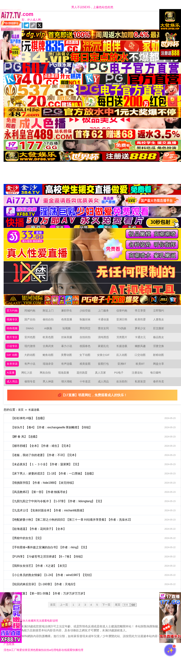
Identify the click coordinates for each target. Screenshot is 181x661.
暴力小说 (67, 347)
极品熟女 (159, 338)
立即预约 (159, 311)
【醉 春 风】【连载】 (94, 440)
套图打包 (104, 366)
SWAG (30, 329)
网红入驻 (27, 375)
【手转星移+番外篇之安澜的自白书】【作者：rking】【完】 (94, 551)
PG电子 (119, 375)
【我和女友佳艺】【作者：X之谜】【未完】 (94, 569)
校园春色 (86, 347)
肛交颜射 (159, 329)
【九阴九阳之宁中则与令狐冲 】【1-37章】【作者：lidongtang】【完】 (94, 504)
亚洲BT (122, 366)
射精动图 (159, 357)
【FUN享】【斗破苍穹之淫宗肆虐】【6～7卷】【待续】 (94, 560)
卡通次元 (141, 338)
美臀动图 (67, 357)
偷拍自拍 (49, 320)
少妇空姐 (86, 311)
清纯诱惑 (104, 338)
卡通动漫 (104, 320)
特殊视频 (12, 329)
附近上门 (49, 311)
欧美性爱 (141, 320)
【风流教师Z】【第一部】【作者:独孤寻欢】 (94, 495)
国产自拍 (30, 320)
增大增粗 (67, 384)
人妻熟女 (159, 320)
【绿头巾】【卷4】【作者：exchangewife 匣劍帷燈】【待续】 (94, 431)
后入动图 (122, 357)
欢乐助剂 (122, 384)
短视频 (67, 329)
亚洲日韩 (122, 320)
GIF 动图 (12, 357)
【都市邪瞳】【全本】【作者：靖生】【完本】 (94, 449)
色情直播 (67, 320)
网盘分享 (159, 366)
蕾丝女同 (104, 329)
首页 (21, 413)
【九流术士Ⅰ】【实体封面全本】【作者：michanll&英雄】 (94, 514)
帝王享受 (141, 311)
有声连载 (67, 366)
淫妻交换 (159, 347)
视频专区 (12, 320)
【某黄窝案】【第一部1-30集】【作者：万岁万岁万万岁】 (94, 597)
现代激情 (30, 347)
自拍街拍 (86, 338)
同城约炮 (30, 311)
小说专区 (12, 347)
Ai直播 (11, 375)
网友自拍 (46, 375)
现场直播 (64, 375)
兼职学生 (67, 311)
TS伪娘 (122, 329)
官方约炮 (12, 311)
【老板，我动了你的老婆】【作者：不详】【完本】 (94, 458)
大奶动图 (30, 357)
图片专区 (12, 338)
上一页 (62, 608)
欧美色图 (49, 338)
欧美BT (141, 366)
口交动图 (141, 357)
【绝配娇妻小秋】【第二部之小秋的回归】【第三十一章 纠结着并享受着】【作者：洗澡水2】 (94, 523)
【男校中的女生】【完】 (94, 541)
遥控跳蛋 (82, 375)
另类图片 (122, 338)
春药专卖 (159, 384)
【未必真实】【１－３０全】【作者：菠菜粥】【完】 (94, 468)
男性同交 (86, 329)
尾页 (120, 608)
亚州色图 (30, 338)
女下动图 (85, 357)
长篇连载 (122, 347)
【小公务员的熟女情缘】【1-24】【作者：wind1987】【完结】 (94, 578)
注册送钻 (138, 375)
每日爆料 (156, 375)
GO (136, 608)
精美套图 (86, 366)
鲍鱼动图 (48, 357)
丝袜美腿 (67, 338)
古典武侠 (49, 347)
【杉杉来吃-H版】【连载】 (94, 421)
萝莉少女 (141, 329)
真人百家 (101, 375)
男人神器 (49, 384)
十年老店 (86, 384)
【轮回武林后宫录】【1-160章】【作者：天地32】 (94, 587)
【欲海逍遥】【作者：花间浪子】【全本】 (94, 532)
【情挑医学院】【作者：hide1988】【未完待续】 (94, 486)
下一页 (107, 608)
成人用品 (12, 384)
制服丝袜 (86, 320)
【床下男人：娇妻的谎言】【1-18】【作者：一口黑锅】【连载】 (94, 477)
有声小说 (30, 366)
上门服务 (104, 311)
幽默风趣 (141, 347)
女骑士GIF (104, 357)
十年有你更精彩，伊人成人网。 (25, 19)
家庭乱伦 (104, 347)
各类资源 (12, 366)
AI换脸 (49, 329)
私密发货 (141, 384)
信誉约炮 (122, 311)
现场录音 (49, 366)
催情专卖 (30, 384)
